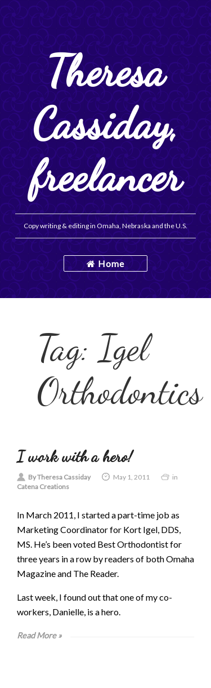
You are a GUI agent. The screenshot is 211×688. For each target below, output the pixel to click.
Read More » (39, 635)
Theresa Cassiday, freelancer (105, 123)
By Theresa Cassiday (59, 477)
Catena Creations (43, 486)
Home (105, 263)
